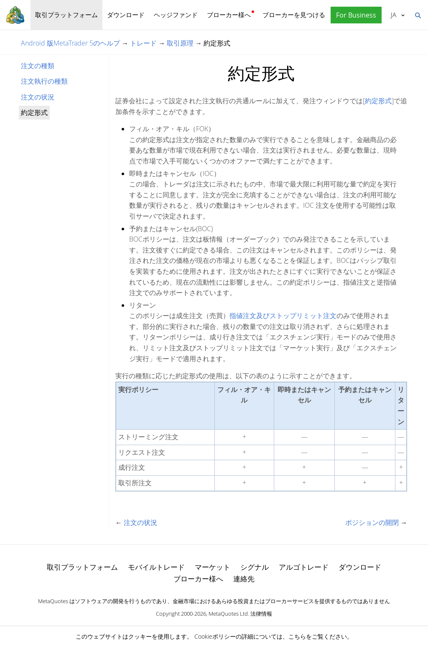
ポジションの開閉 (372, 522)
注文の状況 (37, 97)
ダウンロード (126, 14)
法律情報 (261, 613)
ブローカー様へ (229, 14)
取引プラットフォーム (66, 14)
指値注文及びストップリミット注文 (282, 315)
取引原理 (180, 43)
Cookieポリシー (215, 636)
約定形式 (378, 100)
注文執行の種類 (44, 81)
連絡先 (244, 578)
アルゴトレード (304, 567)
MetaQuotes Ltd (228, 613)
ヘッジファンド (176, 14)
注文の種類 (37, 65)
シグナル (254, 567)
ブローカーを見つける (293, 14)
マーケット (212, 567)
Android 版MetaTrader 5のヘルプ (70, 43)
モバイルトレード (156, 567)
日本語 (393, 14)
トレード (143, 43)
